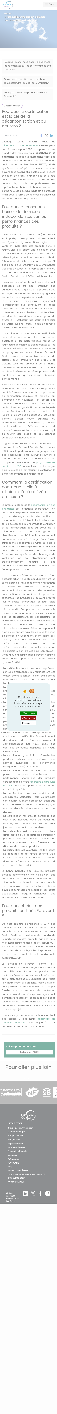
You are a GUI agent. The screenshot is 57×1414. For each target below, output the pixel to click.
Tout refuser (28, 718)
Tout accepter (28, 713)
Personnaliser (28, 723)
